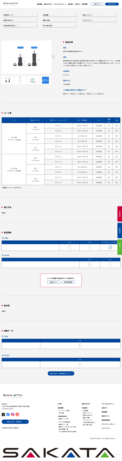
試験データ (66, 28)
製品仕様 (4, 28)
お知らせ (104, 408)
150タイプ (73, 93)
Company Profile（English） (10, 428)
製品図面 (42, 28)
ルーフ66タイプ (99, 93)
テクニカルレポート (108, 404)
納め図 (54, 28)
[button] (53, 56)
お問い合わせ (112, 4)
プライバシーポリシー (108, 424)
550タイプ (90, 93)
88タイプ (66, 93)
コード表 (17, 28)
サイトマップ (106, 428)
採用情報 (104, 412)
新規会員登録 (68, 282)
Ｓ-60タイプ (81, 93)
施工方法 (29, 28)
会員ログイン (97, 4)
